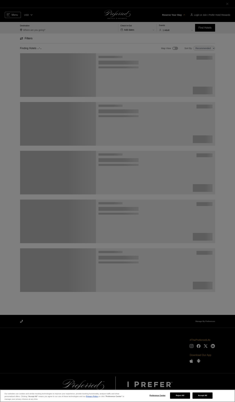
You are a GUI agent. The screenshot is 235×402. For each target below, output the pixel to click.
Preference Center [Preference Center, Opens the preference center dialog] (158, 396)
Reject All (180, 396)
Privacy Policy (92, 397)
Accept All (202, 396)
